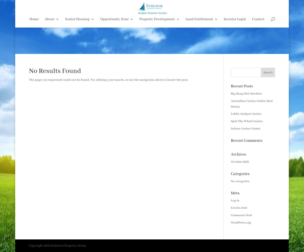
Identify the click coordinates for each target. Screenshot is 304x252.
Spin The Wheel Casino (247, 121)
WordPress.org (241, 223)
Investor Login (235, 41)
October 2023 (240, 162)
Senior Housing (77, 41)
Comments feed (241, 215)
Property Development (157, 41)
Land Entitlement (199, 41)
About (49, 41)
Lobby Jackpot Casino (246, 114)
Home (34, 41)
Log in (235, 201)
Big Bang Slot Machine (246, 94)
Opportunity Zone (114, 41)
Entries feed (239, 208)
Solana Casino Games (246, 129)
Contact (258, 41)
